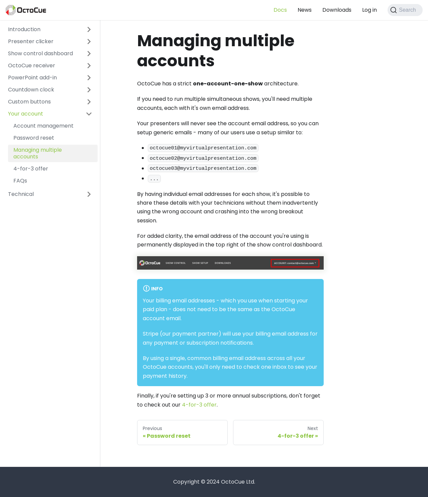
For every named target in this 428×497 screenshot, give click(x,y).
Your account (25, 114)
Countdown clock (31, 89)
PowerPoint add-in (32, 77)
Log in (369, 10)
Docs (280, 10)
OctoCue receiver (31, 65)
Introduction (24, 29)
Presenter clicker (31, 41)
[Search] (405, 10)
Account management (43, 126)
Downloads (336, 10)
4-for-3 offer (30, 168)
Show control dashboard (40, 53)
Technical (21, 194)
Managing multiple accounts (37, 153)
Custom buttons (29, 101)
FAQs (20, 181)
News (305, 10)
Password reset (33, 138)
